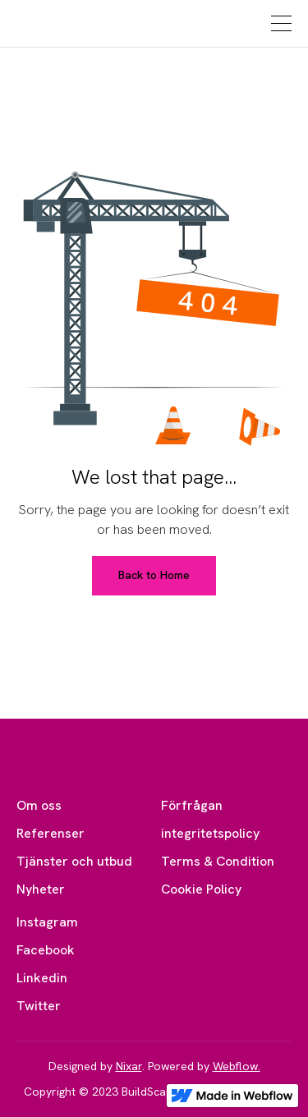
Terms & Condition (217, 861)
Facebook (45, 949)
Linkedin (41, 977)
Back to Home (154, 575)
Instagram (47, 922)
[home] (62, 24)
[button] (279, 23)
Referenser (50, 833)
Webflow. (236, 1066)
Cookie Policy (201, 889)
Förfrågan (192, 805)
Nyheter (40, 889)
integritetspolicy (210, 833)
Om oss (39, 805)
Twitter (38, 1005)
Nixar (129, 1066)
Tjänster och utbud (74, 861)
